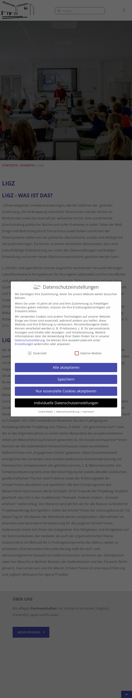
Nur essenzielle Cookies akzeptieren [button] (66, 387)
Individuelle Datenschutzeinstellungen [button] (66, 399)
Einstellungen (24, 341)
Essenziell (37, 350)
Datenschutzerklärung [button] (68, 408)
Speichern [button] (66, 375)
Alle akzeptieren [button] (66, 364)
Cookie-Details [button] (46, 408)
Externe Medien (88, 350)
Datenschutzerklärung (30, 337)
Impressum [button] (88, 408)
